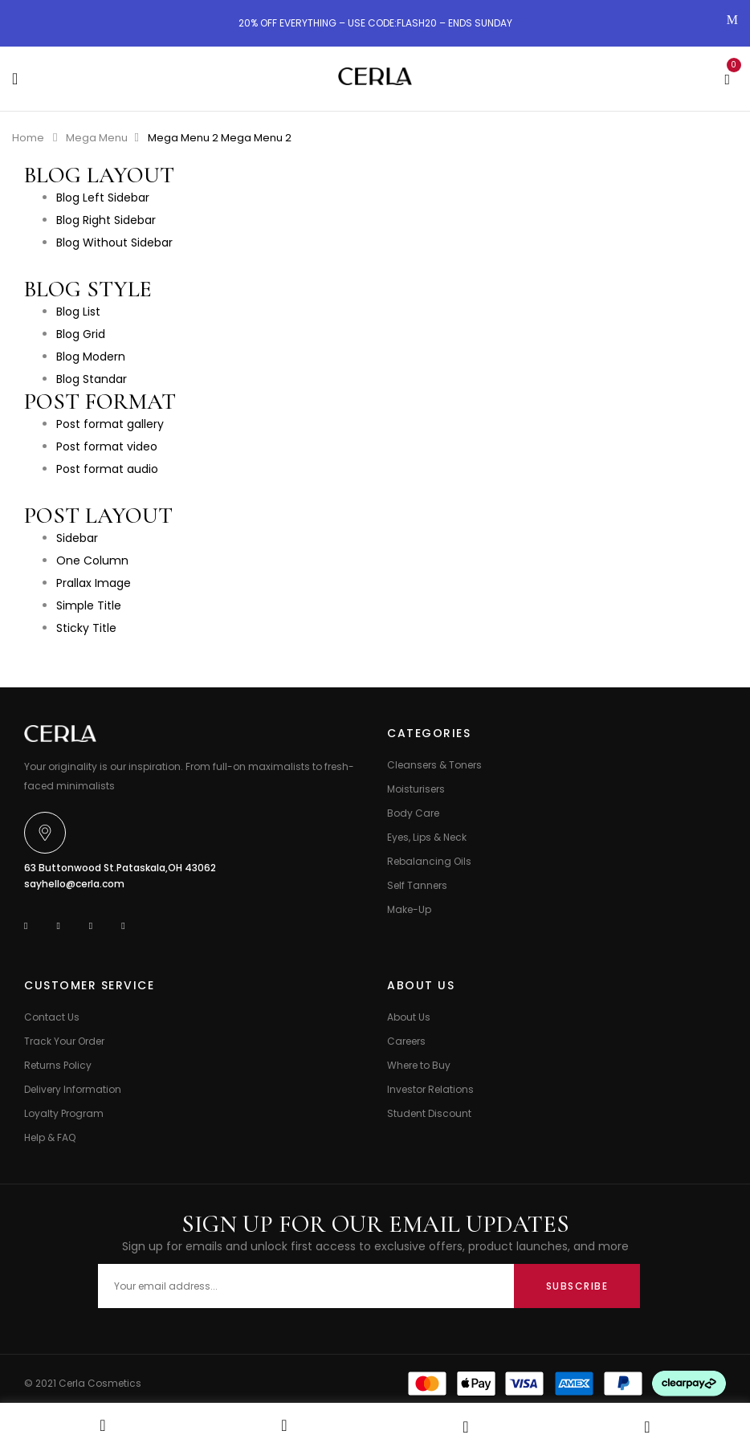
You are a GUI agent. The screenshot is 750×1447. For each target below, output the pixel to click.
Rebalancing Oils (429, 861)
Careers (406, 1041)
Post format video (106, 446)
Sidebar (77, 538)
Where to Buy (418, 1065)
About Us (408, 1017)
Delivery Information (72, 1089)
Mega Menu (97, 137)
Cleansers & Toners (434, 765)
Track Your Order (64, 1041)
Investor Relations (430, 1089)
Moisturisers (416, 789)
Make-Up (409, 909)
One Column (92, 560)
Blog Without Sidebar (114, 242)
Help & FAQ (49, 1137)
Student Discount (429, 1113)
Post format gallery (110, 424)
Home (28, 137)
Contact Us (51, 1017)
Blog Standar (91, 379)
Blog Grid (80, 334)
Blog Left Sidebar (102, 198)
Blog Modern (90, 357)
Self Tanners (417, 885)
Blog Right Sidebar (106, 220)
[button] (727, 77)
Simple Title (88, 605)
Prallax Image (93, 583)
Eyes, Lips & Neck (427, 837)
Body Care (413, 813)
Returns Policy (58, 1065)
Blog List (78, 312)
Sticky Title (86, 628)
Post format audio (107, 469)
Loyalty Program (64, 1113)
